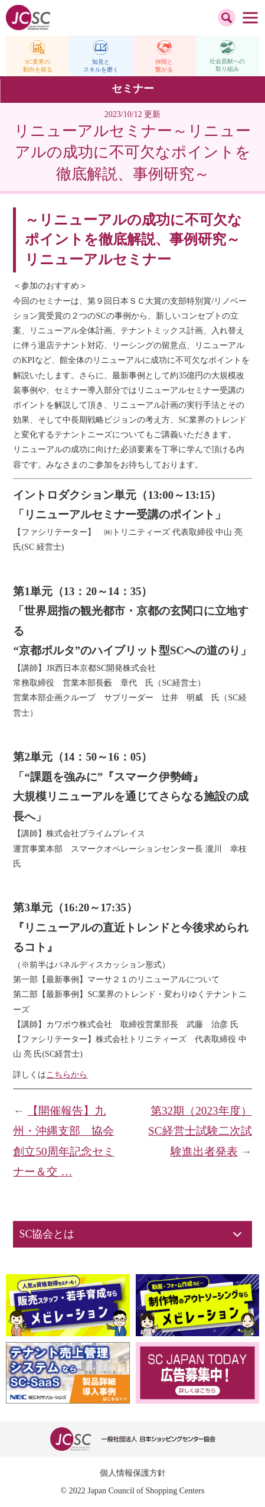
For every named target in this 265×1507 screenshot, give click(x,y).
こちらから (66, 1074)
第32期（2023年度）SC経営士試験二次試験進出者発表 (199, 1131)
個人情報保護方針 (133, 1473)
